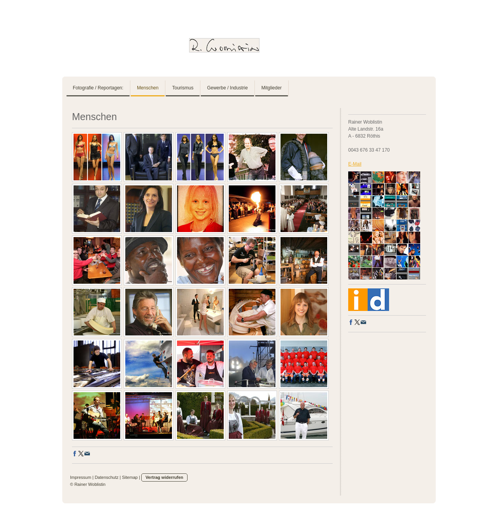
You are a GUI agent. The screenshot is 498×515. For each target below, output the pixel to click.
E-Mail (354, 164)
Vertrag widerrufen (164, 477)
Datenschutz (106, 477)
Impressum (80, 477)
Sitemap (130, 477)
